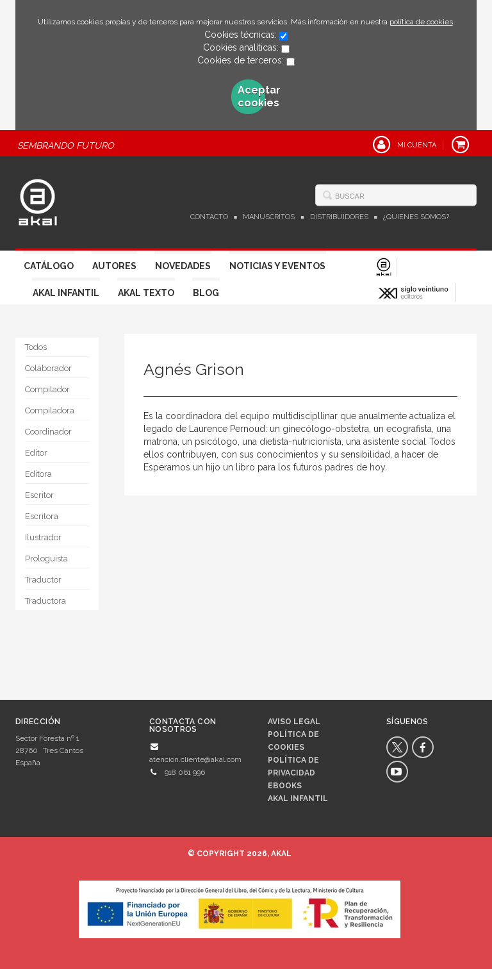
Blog (206, 293)
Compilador (47, 389)
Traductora (45, 601)
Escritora (41, 516)
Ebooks (285, 785)
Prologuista (46, 558)
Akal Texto (146, 293)
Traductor (43, 579)
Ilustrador (43, 537)
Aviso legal (294, 721)
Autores (114, 266)
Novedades (183, 266)
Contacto (209, 217)
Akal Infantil (66, 293)
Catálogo (49, 266)
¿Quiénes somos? (416, 217)
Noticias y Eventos (277, 266)
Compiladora (49, 410)
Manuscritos (269, 217)
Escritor (39, 495)
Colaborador (48, 368)
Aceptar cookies (252, 96)
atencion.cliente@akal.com (195, 759)
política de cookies (421, 21)
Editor (36, 453)
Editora (38, 474)
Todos (36, 347)
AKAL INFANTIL (298, 798)
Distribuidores (339, 217)
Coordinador (48, 431)
